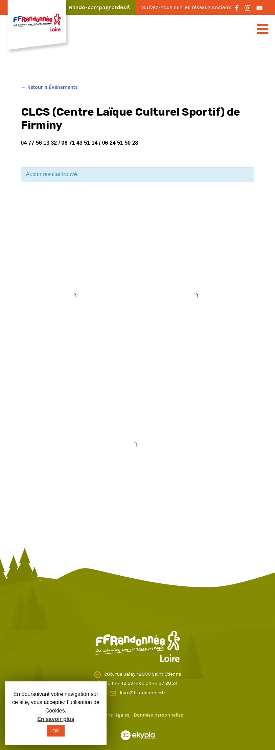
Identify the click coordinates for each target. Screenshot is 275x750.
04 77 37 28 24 (161, 683)
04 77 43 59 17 (123, 683)
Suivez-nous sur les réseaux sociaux (186, 7)
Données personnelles (158, 715)
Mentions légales (111, 715)
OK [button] (55, 730)
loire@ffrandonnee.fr (142, 693)
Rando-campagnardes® (100, 7)
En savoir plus (55, 719)
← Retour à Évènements (49, 87)
